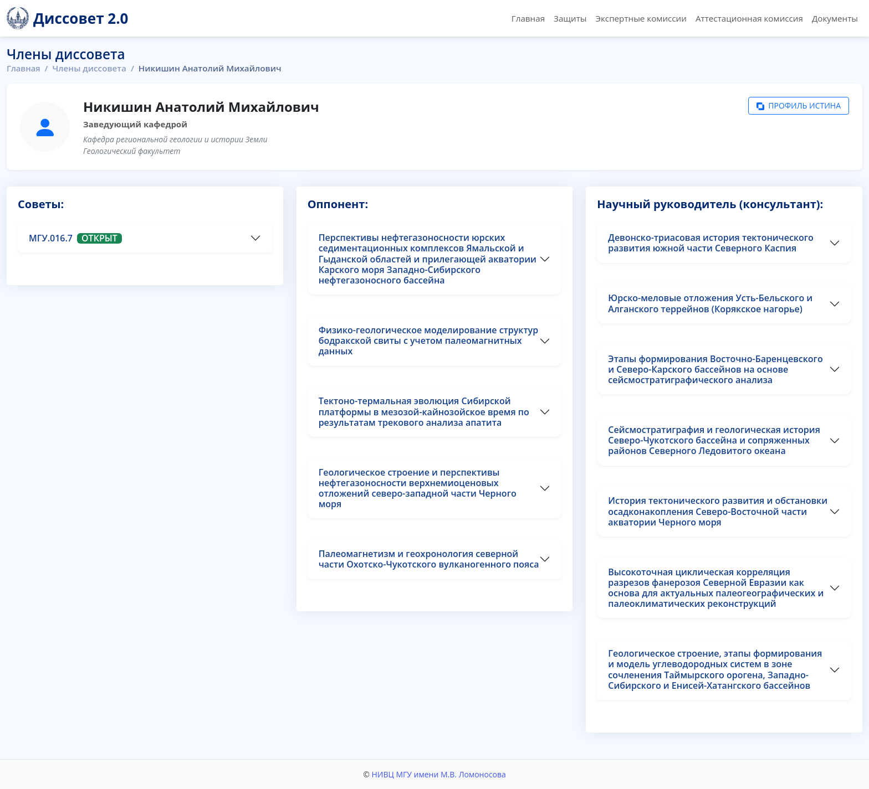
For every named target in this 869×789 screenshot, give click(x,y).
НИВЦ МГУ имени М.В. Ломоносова (438, 774)
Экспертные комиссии (640, 18)
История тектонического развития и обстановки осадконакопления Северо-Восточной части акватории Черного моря (717, 511)
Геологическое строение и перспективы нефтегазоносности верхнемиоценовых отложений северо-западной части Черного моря (418, 488)
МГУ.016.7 (75, 238)
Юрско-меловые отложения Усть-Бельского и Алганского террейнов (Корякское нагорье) (710, 303)
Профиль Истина (798, 106)
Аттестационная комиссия (749, 18)
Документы (835, 18)
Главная (528, 18)
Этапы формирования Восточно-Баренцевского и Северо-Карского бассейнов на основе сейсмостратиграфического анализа (715, 369)
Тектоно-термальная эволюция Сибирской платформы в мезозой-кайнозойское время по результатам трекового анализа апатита (424, 411)
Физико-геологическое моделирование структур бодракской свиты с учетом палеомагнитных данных (428, 340)
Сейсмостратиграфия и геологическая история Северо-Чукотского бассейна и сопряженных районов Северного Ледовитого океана (714, 440)
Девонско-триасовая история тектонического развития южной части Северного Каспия (710, 242)
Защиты (570, 18)
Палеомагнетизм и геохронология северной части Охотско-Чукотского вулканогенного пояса (429, 559)
